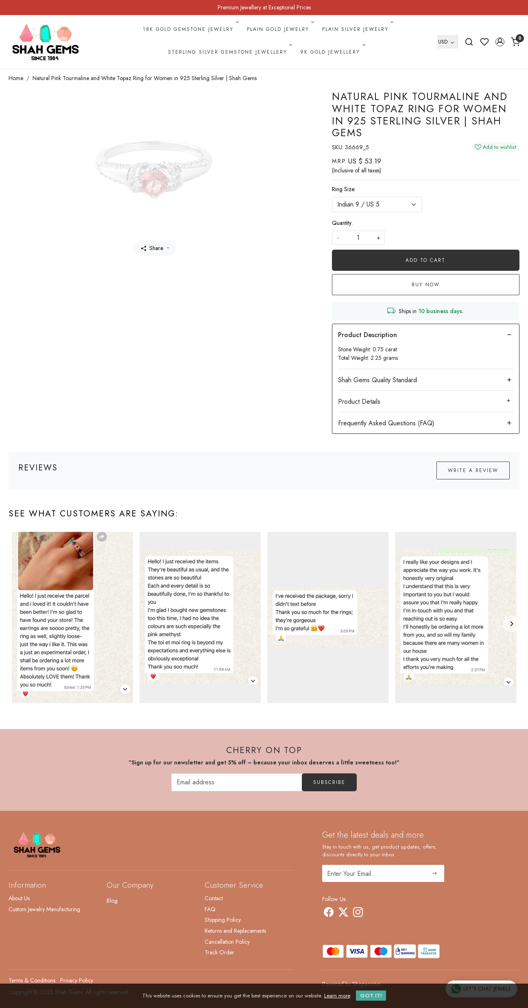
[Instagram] (357, 913)
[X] (343, 913)
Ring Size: (344, 189)
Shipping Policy (223, 920)
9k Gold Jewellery (332, 52)
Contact (214, 898)
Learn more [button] (337, 995)
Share (152, 248)
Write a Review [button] (473, 470)
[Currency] (448, 41)
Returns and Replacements (235, 931)
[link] (469, 41)
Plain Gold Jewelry (280, 29)
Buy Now (426, 284)
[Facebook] (328, 913)
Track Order (219, 952)
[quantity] (358, 238)
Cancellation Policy (227, 942)
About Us (19, 898)
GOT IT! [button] (371, 995)
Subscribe (329, 782)
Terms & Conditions (32, 980)
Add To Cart (425, 260)
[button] (500, 41)
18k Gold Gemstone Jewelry (190, 29)
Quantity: (342, 223)
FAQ (210, 909)
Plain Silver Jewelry (357, 29)
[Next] (511, 624)
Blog (112, 901)
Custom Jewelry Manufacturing (44, 909)
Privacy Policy (76, 980)
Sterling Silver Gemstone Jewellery (229, 52)
